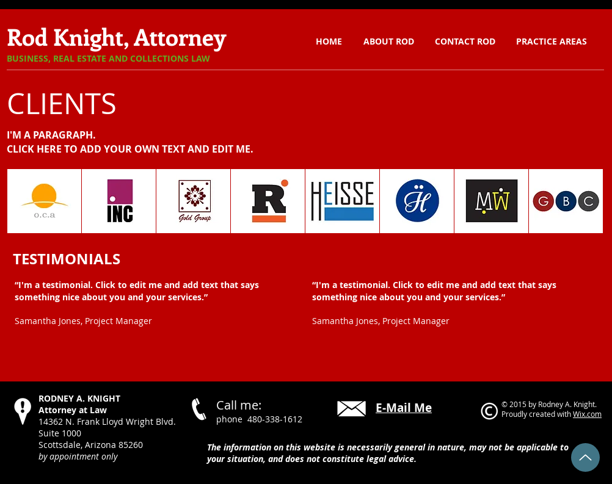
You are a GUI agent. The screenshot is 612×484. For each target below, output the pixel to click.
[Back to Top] (585, 457)
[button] (551, 41)
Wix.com (587, 414)
